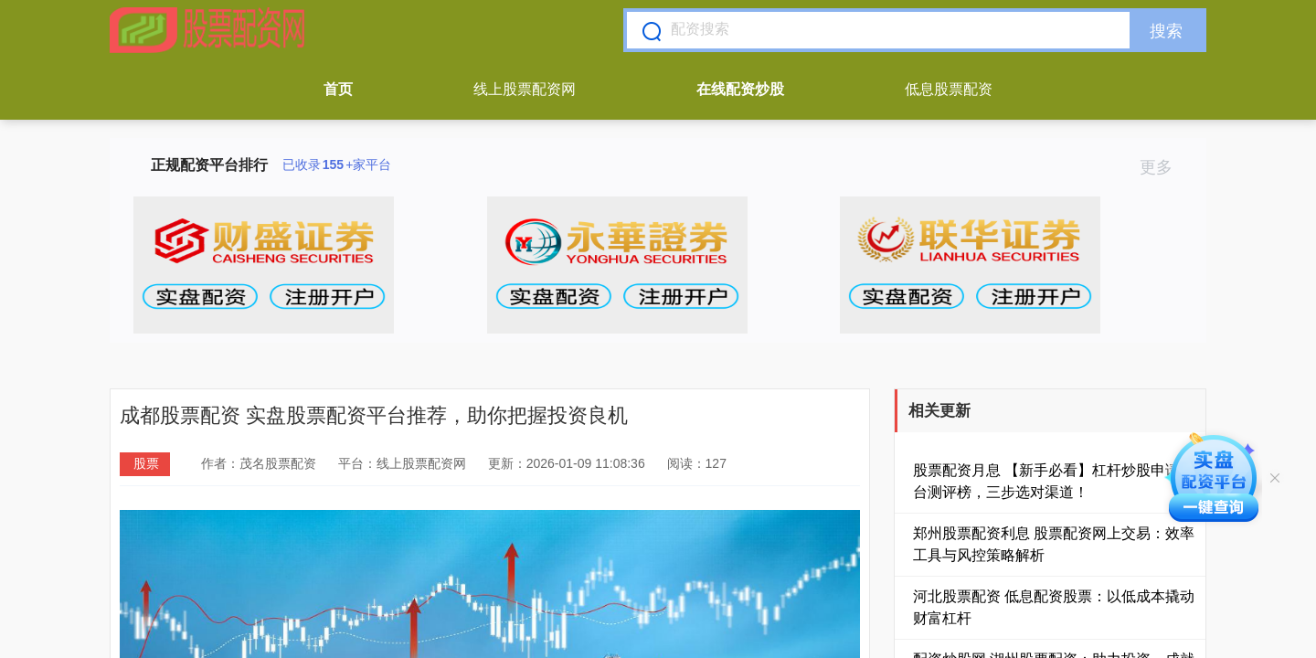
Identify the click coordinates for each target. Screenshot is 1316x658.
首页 (338, 89)
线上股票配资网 (524, 89)
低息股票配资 (948, 89)
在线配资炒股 (740, 89)
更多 (1164, 167)
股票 (146, 463)
